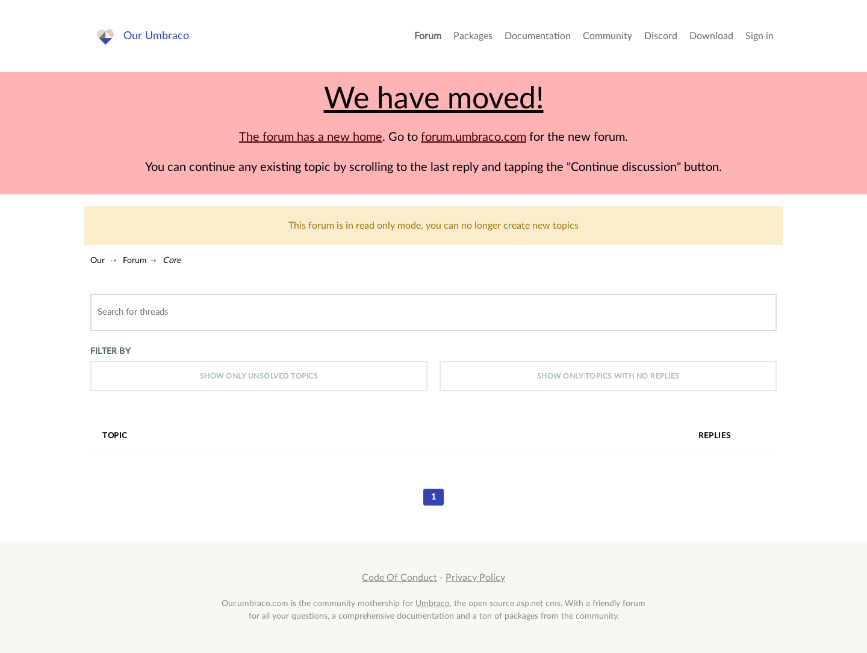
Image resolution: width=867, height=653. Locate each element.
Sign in (759, 36)
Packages (473, 36)
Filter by (110, 351)
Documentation (538, 36)
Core (172, 260)
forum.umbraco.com (473, 137)
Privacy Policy (475, 578)
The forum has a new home (310, 137)
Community (607, 36)
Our (97, 260)
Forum (427, 36)
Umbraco (432, 603)
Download (711, 36)
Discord (660, 36)
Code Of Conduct (399, 578)
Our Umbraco (156, 36)
